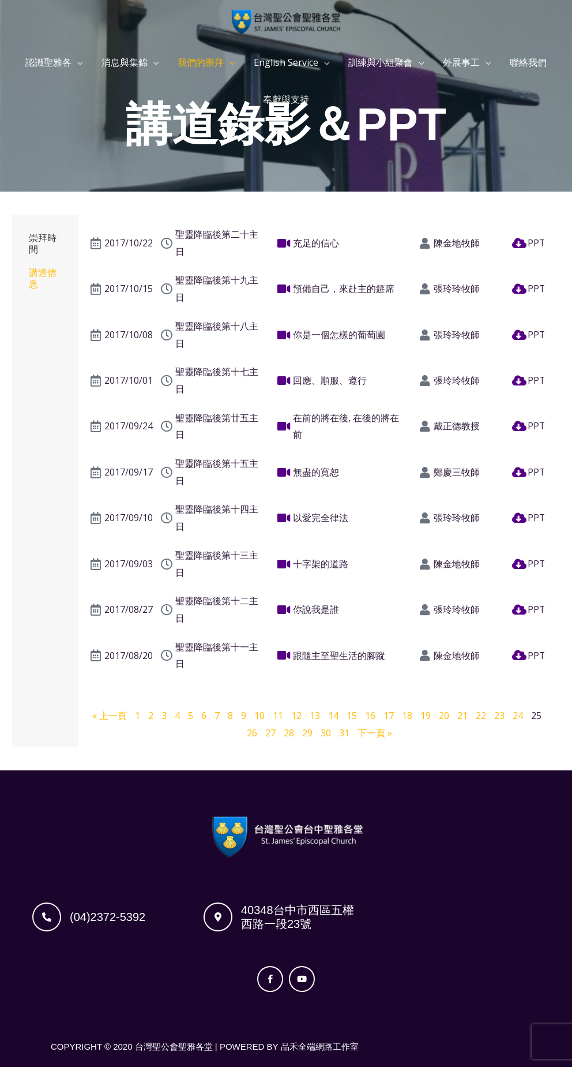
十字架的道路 (320, 563)
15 (352, 715)
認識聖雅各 (48, 63)
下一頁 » (375, 733)
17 (388, 715)
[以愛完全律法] (284, 518)
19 (425, 715)
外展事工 (461, 63)
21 (462, 715)
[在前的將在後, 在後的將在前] (284, 426)
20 (444, 715)
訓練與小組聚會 (380, 63)
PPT (536, 243)
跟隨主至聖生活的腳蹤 (339, 655)
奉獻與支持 (286, 99)
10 (259, 715)
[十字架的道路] (284, 564)
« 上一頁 (109, 715)
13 (315, 715)
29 (307, 733)
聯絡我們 (528, 63)
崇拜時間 (43, 243)
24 (518, 715)
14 (333, 715)
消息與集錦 (124, 63)
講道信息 (43, 278)
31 (344, 733)
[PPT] (519, 243)
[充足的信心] (284, 243)
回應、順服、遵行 (330, 380)
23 (499, 715)
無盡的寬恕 (316, 472)
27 (270, 733)
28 (289, 733)
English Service (286, 63)
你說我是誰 (316, 609)
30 (326, 733)
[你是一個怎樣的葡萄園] (284, 335)
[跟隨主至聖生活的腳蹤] (284, 655)
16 (370, 715)
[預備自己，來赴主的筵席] (284, 289)
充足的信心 (316, 243)
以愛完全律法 (320, 517)
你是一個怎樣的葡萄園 (339, 334)
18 (407, 715)
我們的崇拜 (201, 63)
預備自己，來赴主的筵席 (343, 288)
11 (278, 715)
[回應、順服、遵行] (284, 381)
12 (296, 715)
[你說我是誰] (284, 610)
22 (481, 715)
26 (252, 733)
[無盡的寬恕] (284, 472)
